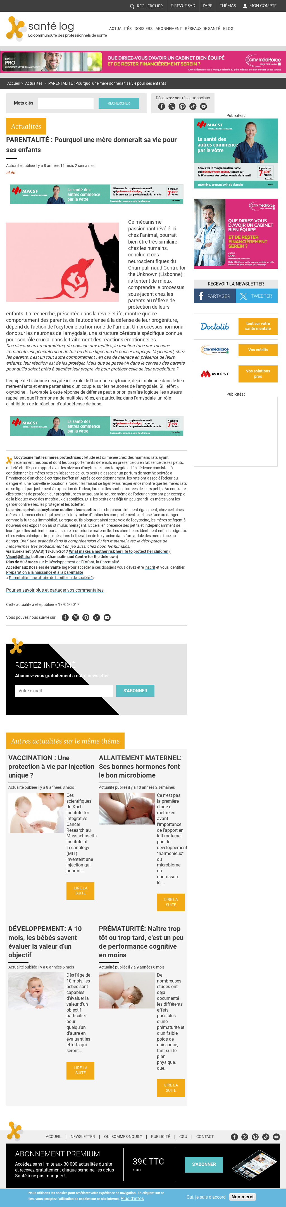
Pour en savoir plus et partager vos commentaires (55, 590)
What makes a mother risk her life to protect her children (118, 551)
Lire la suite (80, 891)
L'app (208, 5)
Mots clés (23, 103)
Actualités (120, 28)
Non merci (242, 1196)
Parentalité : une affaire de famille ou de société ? (51, 577)
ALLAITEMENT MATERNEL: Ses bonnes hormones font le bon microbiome (140, 766)
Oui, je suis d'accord (206, 1197)
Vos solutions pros (258, 374)
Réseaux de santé (202, 28)
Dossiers (143, 28)
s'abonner (204, 1164)
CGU (183, 1137)
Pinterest (182, 105)
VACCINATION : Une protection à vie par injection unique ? (51, 766)
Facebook (162, 105)
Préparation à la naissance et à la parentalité (44, 572)
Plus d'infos (132, 1198)
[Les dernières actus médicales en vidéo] (236, 465)
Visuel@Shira (18, 556)
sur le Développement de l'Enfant (66, 562)
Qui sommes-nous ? (123, 1137)
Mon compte (263, 5)
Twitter (172, 105)
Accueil (13, 83)
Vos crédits (258, 350)
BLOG (228, 28)
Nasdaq (255, 24)
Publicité (160, 1137)
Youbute (204, 105)
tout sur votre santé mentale (258, 326)
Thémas (228, 5)
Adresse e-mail (30, 681)
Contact (205, 1137)
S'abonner (135, 690)
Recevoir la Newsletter (236, 284)
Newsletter (83, 1137)
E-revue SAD (183, 5)
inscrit (150, 567)
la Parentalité (107, 562)
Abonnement (169, 28)
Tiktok (193, 105)
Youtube (107, 616)
